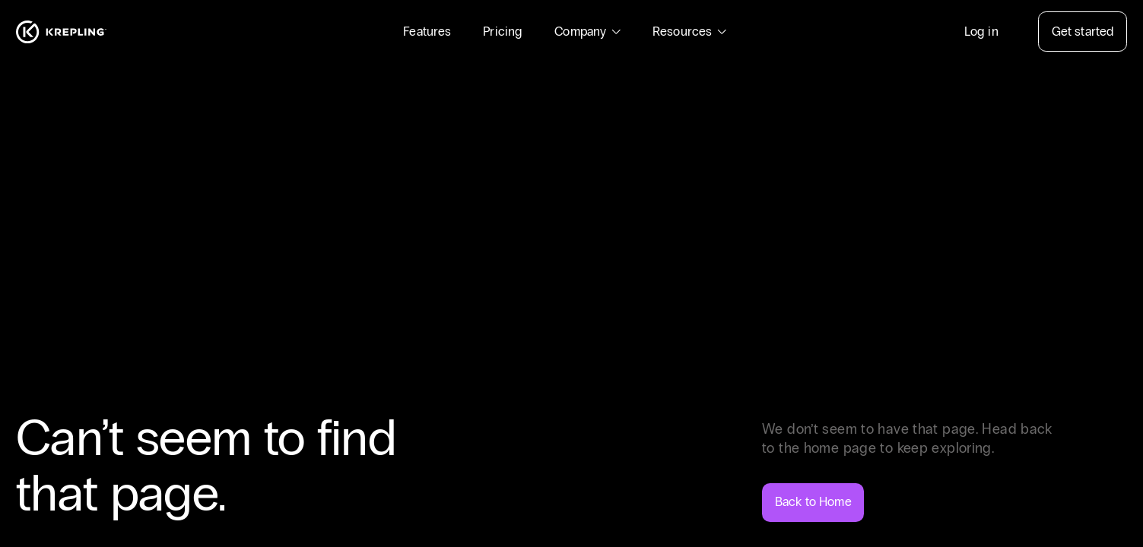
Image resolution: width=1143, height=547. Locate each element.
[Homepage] (61, 32)
